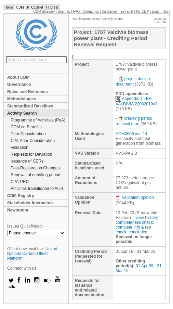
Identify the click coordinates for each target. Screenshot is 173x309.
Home (9, 7)
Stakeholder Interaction (30, 203)
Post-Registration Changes (35, 168)
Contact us (91, 11)
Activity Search (22, 113)
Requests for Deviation (31, 154)
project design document (133, 81)
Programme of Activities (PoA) (38, 120)
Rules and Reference (27, 91)
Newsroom (17, 210)
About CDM (18, 77)
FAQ (76, 11)
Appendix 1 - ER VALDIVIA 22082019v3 (136, 101)
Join (166, 11)
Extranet (126, 11)
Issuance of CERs (27, 161)
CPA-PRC (20, 181)
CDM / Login (148, 11)
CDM (20, 7)
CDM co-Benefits (26, 127)
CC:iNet (37, 7)
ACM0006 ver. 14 (131, 133)
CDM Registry (20, 195)
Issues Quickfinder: (24, 226)
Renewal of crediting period (35, 174)
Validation (19, 147)
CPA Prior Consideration (33, 140)
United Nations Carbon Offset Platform (32, 253)
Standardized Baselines (30, 106)
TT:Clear (51, 7)
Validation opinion (135, 197)
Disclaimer (110, 11)
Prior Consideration (28, 133)
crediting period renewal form (134, 121)
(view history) (146, 217)
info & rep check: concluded (133, 229)
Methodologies (21, 98)
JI (27, 7)
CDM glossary (44, 11)
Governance (19, 84)
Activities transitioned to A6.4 (37, 188)
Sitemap (64, 11)
